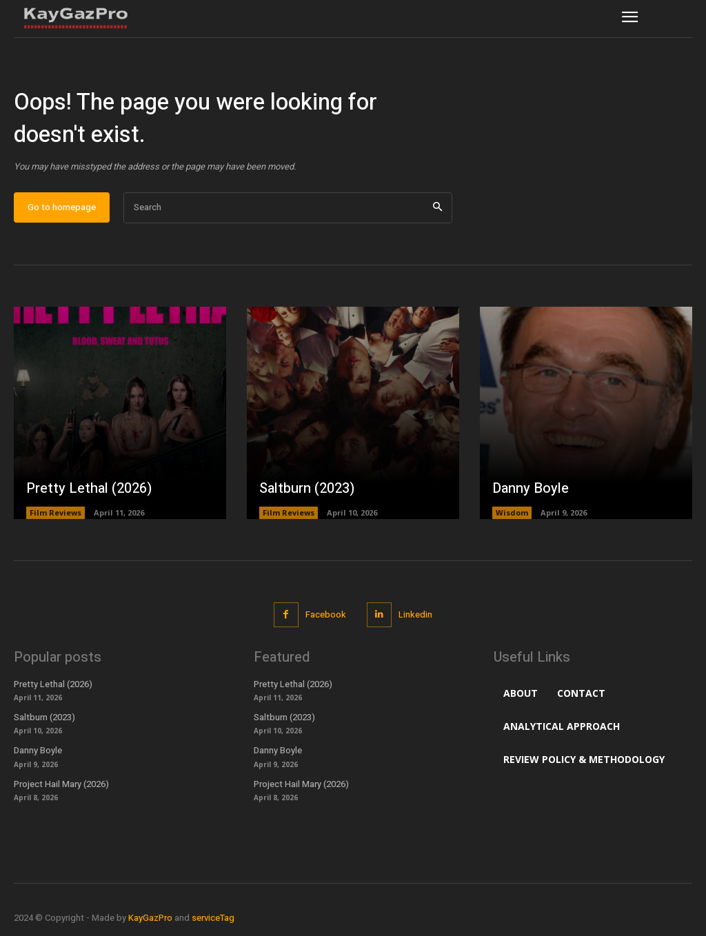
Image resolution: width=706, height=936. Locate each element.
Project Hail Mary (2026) (61, 784)
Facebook (325, 614)
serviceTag (213, 917)
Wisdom (512, 512)
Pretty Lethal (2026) (89, 488)
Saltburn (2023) (306, 488)
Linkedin (415, 614)
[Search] (437, 207)
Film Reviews (55, 512)
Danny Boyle (530, 488)
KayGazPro (150, 917)
